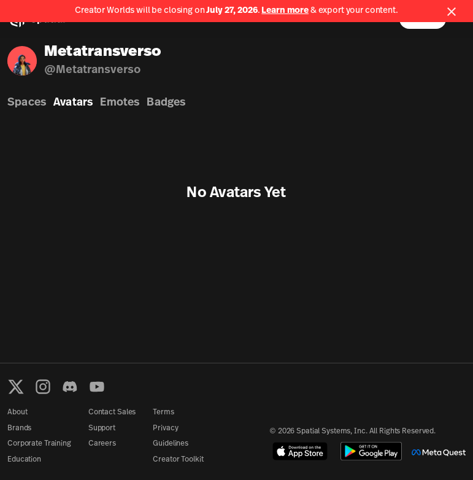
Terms (163, 412)
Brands (19, 428)
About (17, 412)
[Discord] (70, 386)
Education (24, 459)
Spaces (26, 103)
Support (101, 428)
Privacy (165, 428)
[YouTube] (97, 386)
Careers (102, 443)
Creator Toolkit (178, 459)
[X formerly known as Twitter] (16, 386)
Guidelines (170, 443)
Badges (166, 103)
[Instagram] (43, 386)
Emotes (119, 103)
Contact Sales (112, 412)
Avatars (73, 103)
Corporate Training (39, 443)
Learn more (285, 10)
